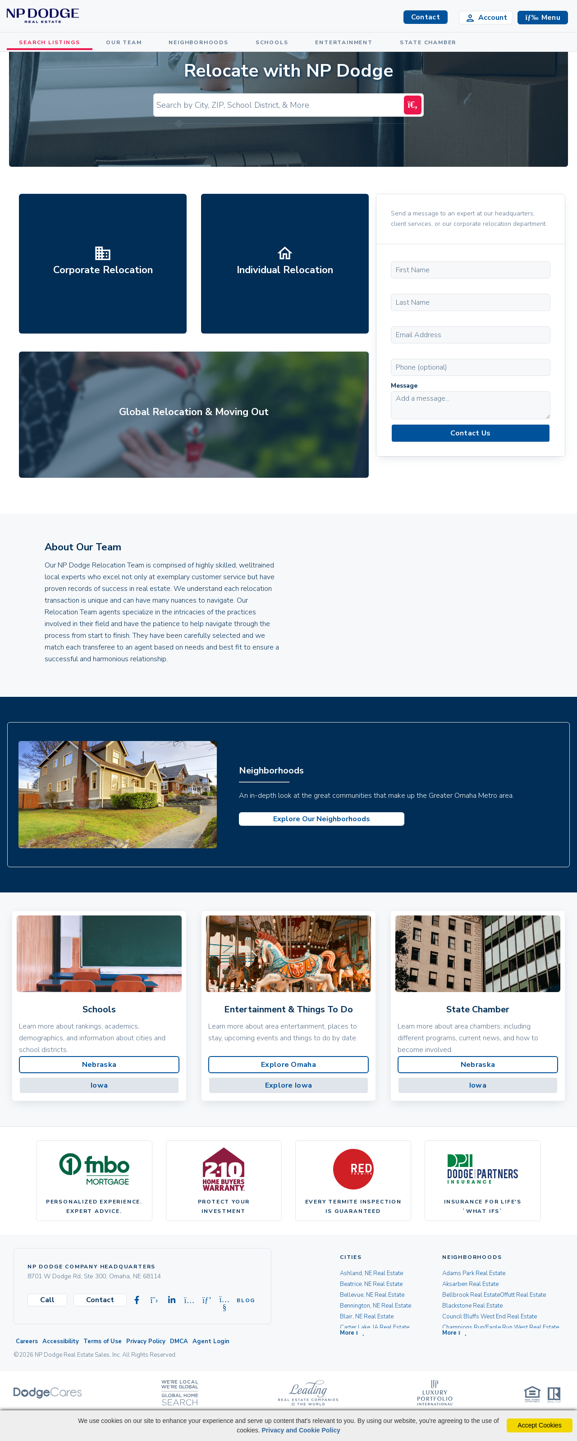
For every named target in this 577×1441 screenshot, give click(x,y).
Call (47, 1300)
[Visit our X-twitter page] (154, 1300)
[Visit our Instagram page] (189, 1300)
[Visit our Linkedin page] (171, 1300)
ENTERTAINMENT (346, 42)
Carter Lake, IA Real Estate (374, 1327)
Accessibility (60, 1341)
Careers (27, 1341)
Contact (100, 1300)
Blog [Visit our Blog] (242, 1300)
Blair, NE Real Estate (367, 1317)
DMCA (179, 1341)
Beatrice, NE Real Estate (371, 1284)
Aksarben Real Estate (470, 1284)
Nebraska (99, 1065)
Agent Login (210, 1341)
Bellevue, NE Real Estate (372, 1295)
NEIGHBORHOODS (200, 42)
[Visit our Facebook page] (136, 1300)
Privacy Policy (145, 1341)
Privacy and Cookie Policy (300, 1430)
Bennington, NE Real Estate (375, 1306)
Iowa (99, 1085)
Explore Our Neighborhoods (321, 819)
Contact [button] (425, 17)
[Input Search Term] (280, 105)
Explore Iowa (288, 1085)
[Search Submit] (412, 105)
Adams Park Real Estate (473, 1273)
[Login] (486, 17)
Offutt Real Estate (523, 1295)
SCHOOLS (274, 42)
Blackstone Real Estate (472, 1306)
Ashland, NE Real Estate (371, 1273)
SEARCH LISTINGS (50, 42)
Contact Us (470, 433)
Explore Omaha (288, 1065)
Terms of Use (102, 1341)
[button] (542, 17)
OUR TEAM (126, 42)
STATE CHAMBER (430, 42)
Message (404, 385)
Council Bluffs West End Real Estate (489, 1317)
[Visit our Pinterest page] (206, 1300)
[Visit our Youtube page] (224, 1300)
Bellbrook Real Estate (471, 1295)
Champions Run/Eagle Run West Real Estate (500, 1327)
